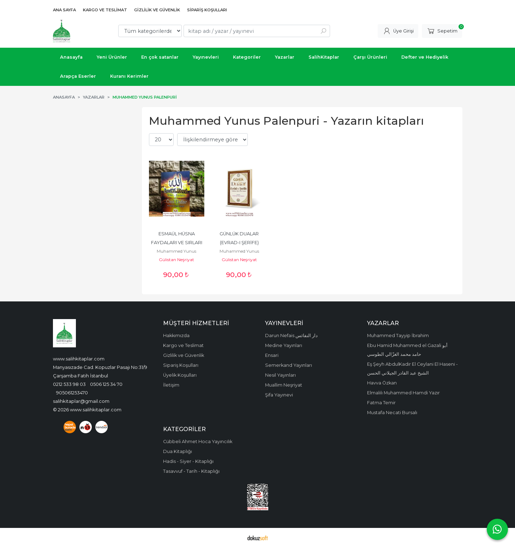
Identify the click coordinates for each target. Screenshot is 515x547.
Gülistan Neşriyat (176, 259)
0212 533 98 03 (69, 384)
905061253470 (72, 392)
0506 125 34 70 (106, 384)
